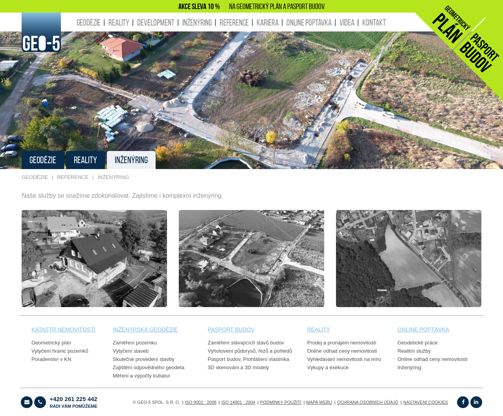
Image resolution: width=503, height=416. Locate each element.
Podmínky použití (280, 402)
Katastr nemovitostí (63, 329)
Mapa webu (319, 402)
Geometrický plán (51, 343)
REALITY (118, 22)
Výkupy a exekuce (328, 367)
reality (318, 329)
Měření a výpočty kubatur (141, 376)
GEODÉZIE (89, 22)
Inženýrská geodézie (145, 329)
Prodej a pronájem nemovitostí (341, 343)
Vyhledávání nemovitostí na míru (344, 359)
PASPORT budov (231, 329)
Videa (347, 22)
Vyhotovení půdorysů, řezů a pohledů (250, 351)
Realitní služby (414, 351)
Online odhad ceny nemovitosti (342, 351)
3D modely (256, 367)
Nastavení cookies (425, 402)
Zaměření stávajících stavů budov (246, 343)
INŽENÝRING (197, 22)
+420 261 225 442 (73, 402)
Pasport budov (224, 359)
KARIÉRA (268, 22)
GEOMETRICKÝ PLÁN (259, 6)
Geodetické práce (418, 343)
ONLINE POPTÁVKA (309, 22)
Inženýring (409, 367)
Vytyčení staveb (131, 351)
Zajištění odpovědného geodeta (148, 367)
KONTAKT (374, 22)
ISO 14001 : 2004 (238, 402)
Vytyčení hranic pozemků (59, 351)
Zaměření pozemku (135, 343)
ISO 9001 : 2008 (201, 402)
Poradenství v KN (51, 359)
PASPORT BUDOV (306, 6)
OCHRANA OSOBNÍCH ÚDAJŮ (367, 402)
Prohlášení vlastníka (266, 359)
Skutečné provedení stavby (143, 359)
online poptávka (423, 329)
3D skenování (223, 367)
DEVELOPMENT (155, 22)
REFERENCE (234, 22)
